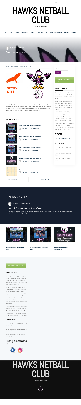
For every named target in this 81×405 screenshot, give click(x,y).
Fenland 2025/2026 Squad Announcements (30, 158)
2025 (20, 169)
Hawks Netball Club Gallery (55, 32)
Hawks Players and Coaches (22, 32)
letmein (14, 47)
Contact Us (73, 32)
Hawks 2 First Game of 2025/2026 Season (30, 147)
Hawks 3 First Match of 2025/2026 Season (30, 137)
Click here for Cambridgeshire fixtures (63, 138)
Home (6, 32)
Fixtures (33, 32)
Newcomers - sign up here (64, 80)
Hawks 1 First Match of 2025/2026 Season (30, 126)
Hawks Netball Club (40, 15)
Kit (46, 32)
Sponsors (66, 32)
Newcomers (40, 32)
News (11, 32)
